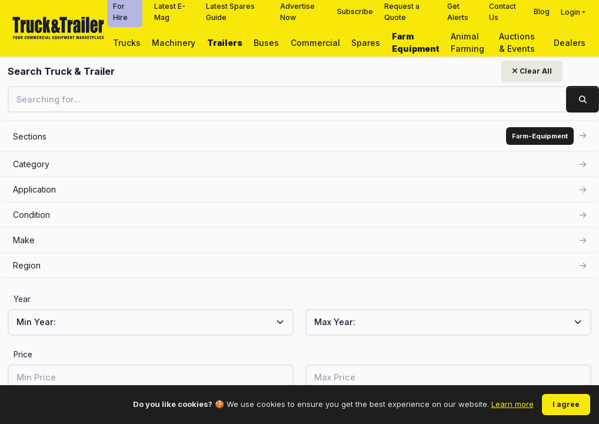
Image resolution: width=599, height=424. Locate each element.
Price (23, 354)
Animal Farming (467, 42)
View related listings (443, 266)
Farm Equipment (416, 42)
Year (22, 299)
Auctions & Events (517, 42)
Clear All (145, 71)
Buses (266, 43)
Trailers (224, 43)
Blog (542, 11)
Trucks (127, 43)
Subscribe (355, 11)
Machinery (173, 43)
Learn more (512, 404)
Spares (365, 43)
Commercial (315, 43)
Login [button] (570, 12)
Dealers (569, 43)
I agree (566, 404)
